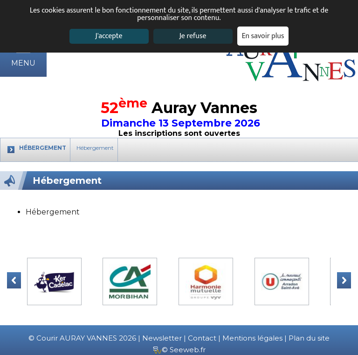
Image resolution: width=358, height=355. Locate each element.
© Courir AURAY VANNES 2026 (82, 338)
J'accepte (108, 36)
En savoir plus (263, 36)
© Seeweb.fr (179, 349)
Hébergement (95, 147)
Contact (202, 338)
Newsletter (162, 338)
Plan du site (309, 338)
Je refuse (193, 36)
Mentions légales (252, 338)
